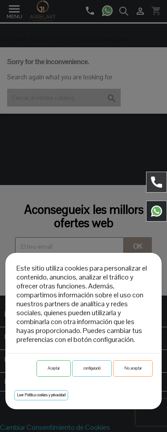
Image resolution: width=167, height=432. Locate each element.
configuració (92, 368)
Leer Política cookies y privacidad (41, 395)
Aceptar (54, 368)
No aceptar (133, 368)
